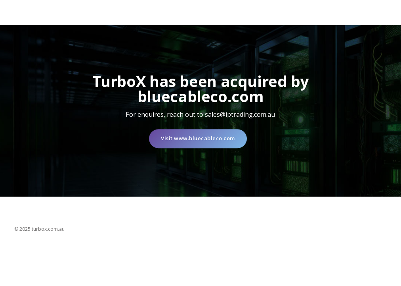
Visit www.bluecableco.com (198, 138)
